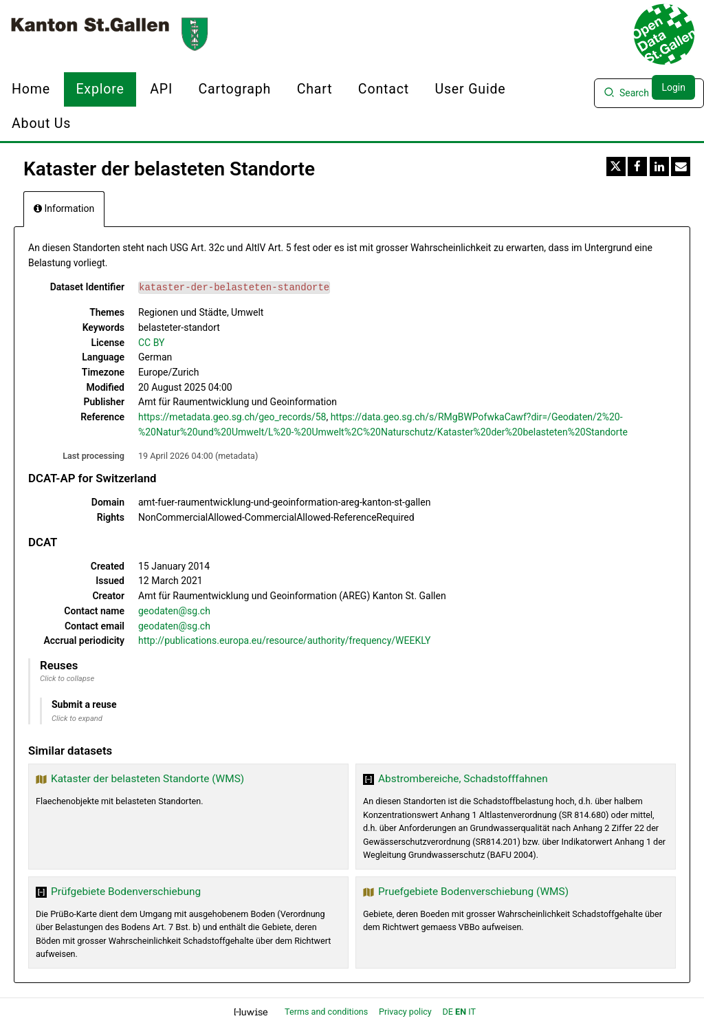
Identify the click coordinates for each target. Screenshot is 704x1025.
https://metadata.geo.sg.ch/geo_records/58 (232, 416)
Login (673, 87)
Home (31, 89)
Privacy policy (406, 1011)
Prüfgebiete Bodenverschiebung (126, 891)
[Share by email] (680, 166)
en (460, 1011)
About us (41, 123)
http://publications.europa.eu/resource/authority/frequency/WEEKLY (284, 640)
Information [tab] (64, 208)
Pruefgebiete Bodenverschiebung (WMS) (473, 891)
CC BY (151, 342)
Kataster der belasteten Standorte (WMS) (147, 779)
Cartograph (235, 89)
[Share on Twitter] (616, 166)
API (161, 89)
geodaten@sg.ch (174, 610)
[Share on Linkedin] (659, 166)
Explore (100, 89)
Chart (315, 89)
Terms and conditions (327, 1011)
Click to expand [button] (77, 718)
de (448, 1011)
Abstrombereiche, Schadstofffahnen (463, 779)
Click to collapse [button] (67, 678)
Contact (383, 89)
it (472, 1011)
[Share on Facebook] (637, 166)
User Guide (469, 89)
